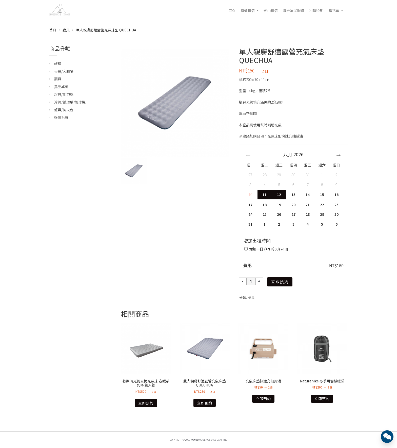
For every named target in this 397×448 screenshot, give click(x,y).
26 (279, 214)
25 (265, 214)
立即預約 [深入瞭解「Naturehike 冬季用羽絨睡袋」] (322, 398)
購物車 (333, 10)
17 (250, 204)
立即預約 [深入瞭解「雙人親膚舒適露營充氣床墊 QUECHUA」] (204, 402)
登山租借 (271, 10)
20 (293, 204)
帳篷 (57, 63)
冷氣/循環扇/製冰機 (70, 102)
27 (293, 214)
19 (279, 204)
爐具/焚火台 (63, 109)
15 (322, 194)
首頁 (231, 10)
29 (322, 214)
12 (279, 194)
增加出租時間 (257, 240)
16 (336, 194)
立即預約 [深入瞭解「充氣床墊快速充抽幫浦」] (263, 398)
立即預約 (279, 282)
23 (336, 204)
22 (322, 204)
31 (250, 224)
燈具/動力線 (63, 94)
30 (336, 214)
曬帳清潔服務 (293, 10)
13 (293, 194)
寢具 (66, 29)
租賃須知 (316, 10)
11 (265, 194)
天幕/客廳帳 (63, 71)
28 (308, 214)
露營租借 (248, 10)
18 (265, 204)
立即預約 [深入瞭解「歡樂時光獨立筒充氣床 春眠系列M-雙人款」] (145, 402)
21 (308, 204)
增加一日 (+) (266, 249)
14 (308, 194)
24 (250, 214)
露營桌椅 (61, 86)
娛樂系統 (61, 117)
